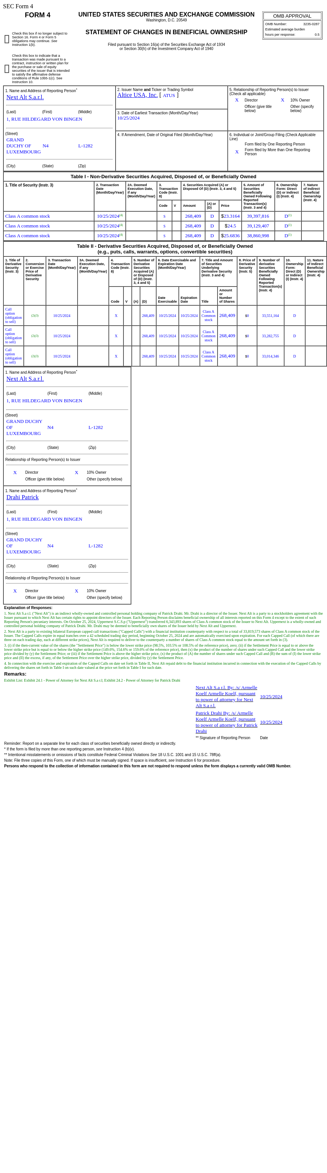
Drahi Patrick (22, 497)
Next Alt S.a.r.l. (25, 97)
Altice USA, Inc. (137, 95)
